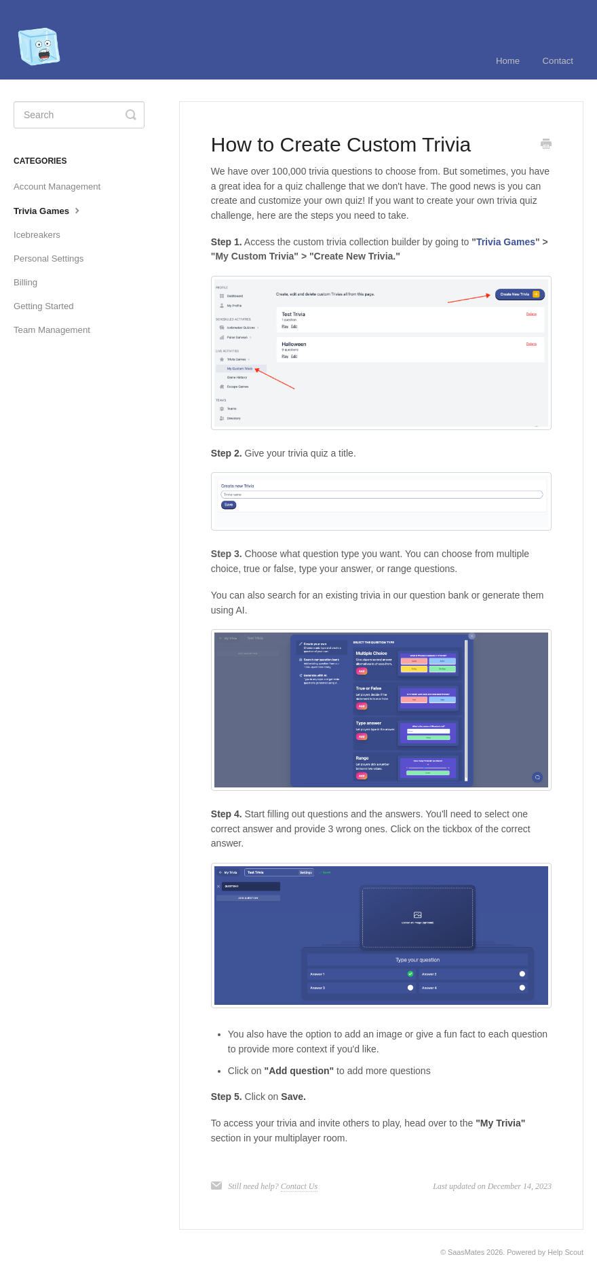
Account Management (57, 186)
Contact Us (299, 1186)
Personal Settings (48, 258)
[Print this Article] (546, 145)
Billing (25, 282)
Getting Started (44, 306)
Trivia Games (48, 210)
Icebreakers (37, 235)
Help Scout (565, 1252)
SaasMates (466, 1252)
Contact (558, 61)
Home (508, 61)
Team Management (52, 330)
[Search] (79, 114)
